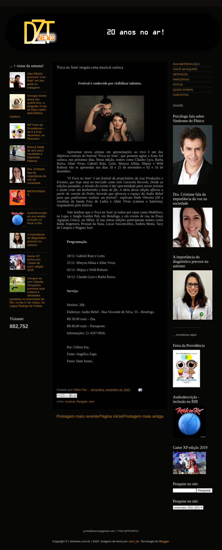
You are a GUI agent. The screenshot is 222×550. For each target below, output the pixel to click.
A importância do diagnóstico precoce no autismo (36, 240)
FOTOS (178, 84)
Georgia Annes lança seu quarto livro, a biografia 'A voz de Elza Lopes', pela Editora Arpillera (28, 106)
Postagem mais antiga (143, 416)
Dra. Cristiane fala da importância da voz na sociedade (36, 176)
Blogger (164, 541)
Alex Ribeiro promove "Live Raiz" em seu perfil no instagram (36, 80)
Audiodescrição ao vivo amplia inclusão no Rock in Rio (37, 218)
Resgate (81, 401)
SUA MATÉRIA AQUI (186, 64)
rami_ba (134, 541)
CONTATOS (180, 94)
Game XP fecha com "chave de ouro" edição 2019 (35, 263)
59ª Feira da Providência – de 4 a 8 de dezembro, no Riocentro (36, 131)
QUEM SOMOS (183, 89)
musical (70, 401)
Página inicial (111, 416)
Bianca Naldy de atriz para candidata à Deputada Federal (35, 154)
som (91, 401)
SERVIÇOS (180, 74)
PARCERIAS (181, 79)
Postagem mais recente (78, 416)
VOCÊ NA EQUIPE (185, 69)
